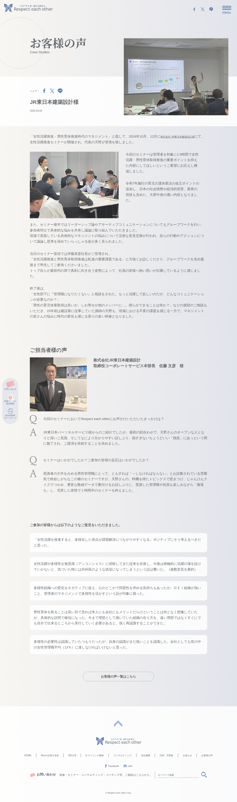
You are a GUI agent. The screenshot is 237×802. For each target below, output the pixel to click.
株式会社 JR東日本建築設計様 (183, 136)
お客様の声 (207, 755)
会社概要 (145, 755)
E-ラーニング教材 (95, 755)
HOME (27, 755)
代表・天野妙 (166, 755)
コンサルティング (122, 755)
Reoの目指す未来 (50, 755)
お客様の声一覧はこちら (118, 676)
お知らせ (187, 755)
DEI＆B (72, 755)
